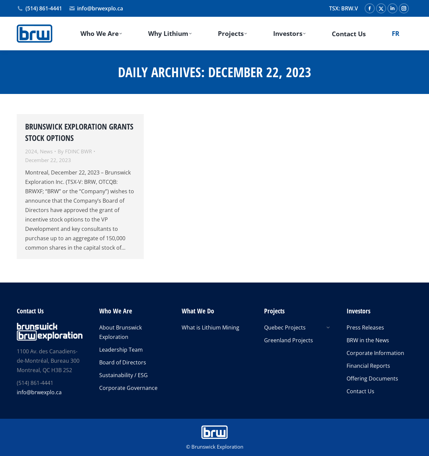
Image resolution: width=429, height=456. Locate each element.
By (75, 151)
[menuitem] (395, 33)
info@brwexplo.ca (96, 8)
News (46, 151)
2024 (31, 151)
